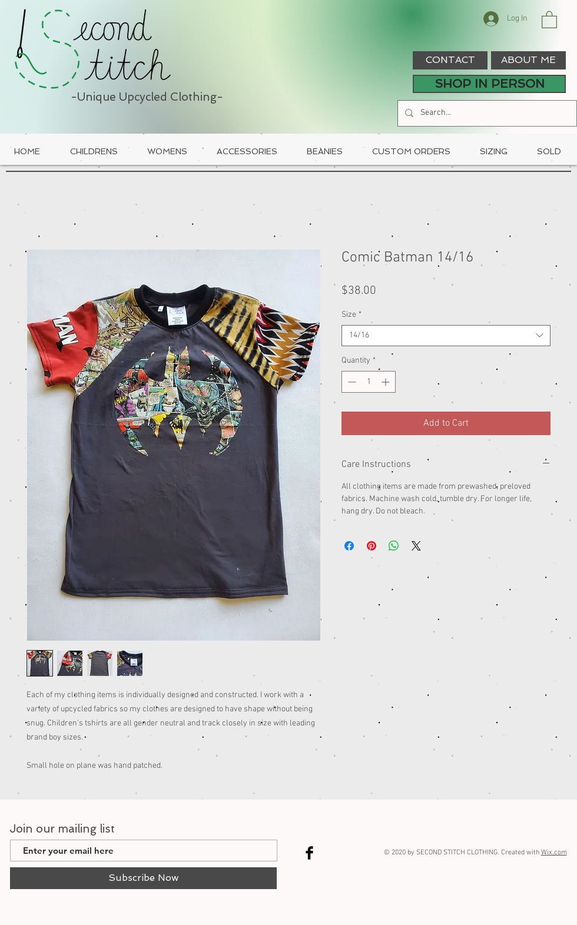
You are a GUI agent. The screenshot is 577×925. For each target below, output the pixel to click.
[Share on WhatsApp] (394, 546)
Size (351, 315)
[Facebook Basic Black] (309, 853)
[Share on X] (416, 546)
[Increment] (386, 382)
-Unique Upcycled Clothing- (147, 97)
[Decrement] (350, 382)
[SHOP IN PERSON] (489, 84)
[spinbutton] (368, 382)
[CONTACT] (450, 60)
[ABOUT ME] (528, 60)
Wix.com (554, 852)
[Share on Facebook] (349, 546)
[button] (549, 19)
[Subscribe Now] (143, 878)
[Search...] (486, 113)
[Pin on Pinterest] (371, 546)
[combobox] (446, 335)
